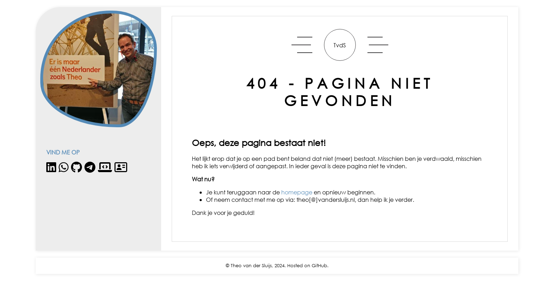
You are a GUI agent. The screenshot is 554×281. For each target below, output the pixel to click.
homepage (296, 192)
